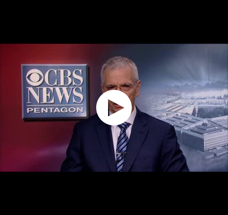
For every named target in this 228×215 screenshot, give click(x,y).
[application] (114, 107)
